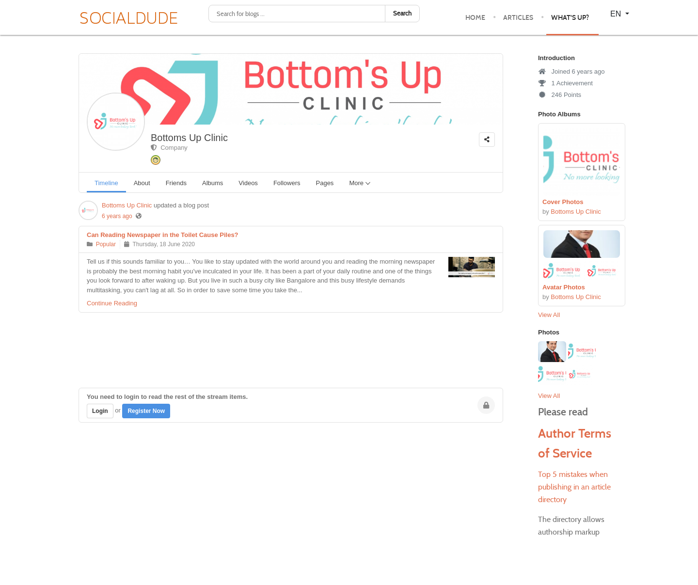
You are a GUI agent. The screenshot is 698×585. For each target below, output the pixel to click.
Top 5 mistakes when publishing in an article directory (574, 487)
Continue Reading (112, 303)
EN (616, 14)
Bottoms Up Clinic (189, 137)
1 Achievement (565, 83)
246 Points (559, 94)
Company (169, 147)
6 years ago (117, 216)
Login (100, 411)
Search (402, 13)
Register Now (146, 411)
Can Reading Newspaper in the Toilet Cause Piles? (162, 234)
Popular (106, 244)
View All (549, 314)
